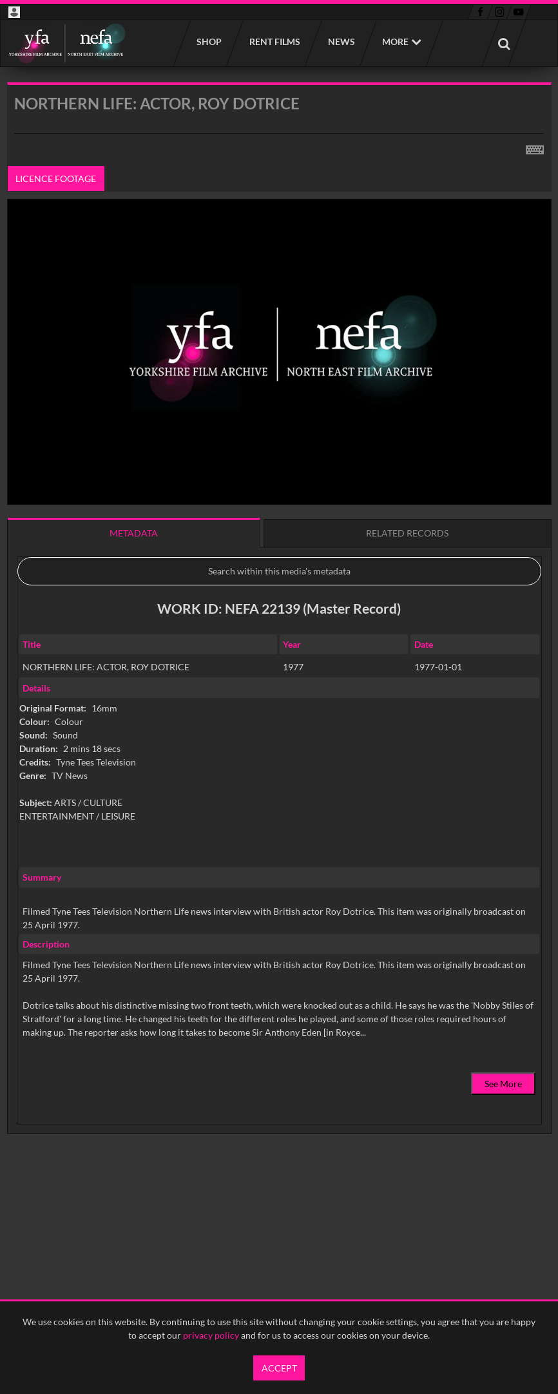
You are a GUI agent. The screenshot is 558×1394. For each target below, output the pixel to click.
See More (503, 1083)
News (340, 41)
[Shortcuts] (535, 147)
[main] (279, 641)
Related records (407, 532)
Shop (208, 41)
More (395, 41)
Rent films (274, 41)
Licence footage (55, 178)
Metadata (134, 532)
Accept (279, 1367)
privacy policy (211, 1335)
